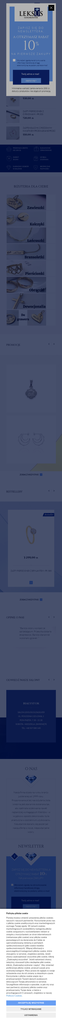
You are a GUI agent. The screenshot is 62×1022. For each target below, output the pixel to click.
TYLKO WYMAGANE (31, 1009)
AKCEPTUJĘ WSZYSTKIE (31, 1003)
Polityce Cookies (14, 995)
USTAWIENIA (31, 1015)
